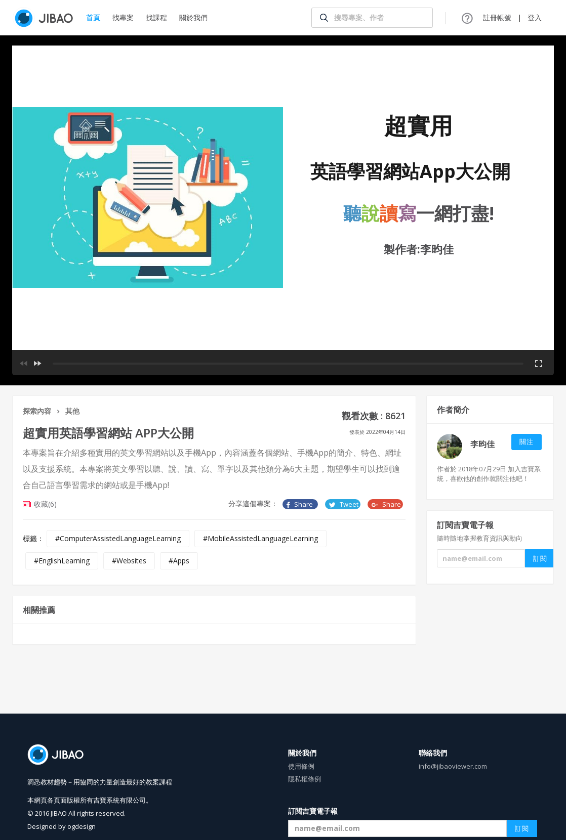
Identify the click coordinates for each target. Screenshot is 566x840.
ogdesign (81, 826)
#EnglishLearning (62, 560)
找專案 (123, 17)
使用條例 (301, 766)
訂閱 (522, 828)
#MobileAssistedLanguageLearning (260, 538)
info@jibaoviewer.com (453, 766)
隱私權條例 (304, 778)
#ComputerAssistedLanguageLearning (118, 538)
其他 (72, 411)
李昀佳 (482, 444)
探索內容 (37, 411)
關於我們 (193, 17)
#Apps (179, 560)
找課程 (156, 17)
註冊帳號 (497, 17)
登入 (535, 17)
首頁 (93, 17)
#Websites (129, 560)
